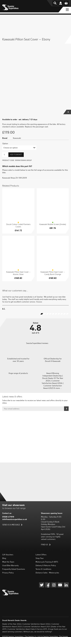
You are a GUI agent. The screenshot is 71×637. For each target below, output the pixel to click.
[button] (68, 112)
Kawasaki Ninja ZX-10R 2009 (14, 178)
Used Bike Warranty (10, 565)
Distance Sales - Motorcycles (47, 572)
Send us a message (11, 524)
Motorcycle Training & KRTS (47, 562)
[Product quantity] (5, 154)
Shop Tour (40, 558)
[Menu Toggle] (67, 9)
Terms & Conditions (43, 569)
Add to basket (16, 154)
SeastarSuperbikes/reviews (37, 343)
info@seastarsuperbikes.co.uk (14, 519)
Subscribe (66, 408)
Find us (44, 544)
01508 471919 (8, 517)
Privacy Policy (8, 572)
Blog (4, 558)
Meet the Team (8, 562)
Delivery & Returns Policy (46, 565)
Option (5, 143)
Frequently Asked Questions (13, 569)
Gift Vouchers (7, 554)
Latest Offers (41, 554)
